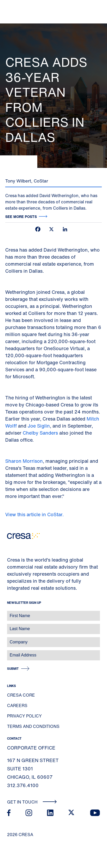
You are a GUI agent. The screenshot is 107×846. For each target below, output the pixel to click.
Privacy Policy (24, 716)
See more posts (21, 216)
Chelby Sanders (41, 432)
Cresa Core (21, 695)
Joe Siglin (39, 425)
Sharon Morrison (24, 461)
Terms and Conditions (33, 726)
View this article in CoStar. (35, 514)
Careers (17, 705)
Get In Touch (32, 802)
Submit (13, 669)
